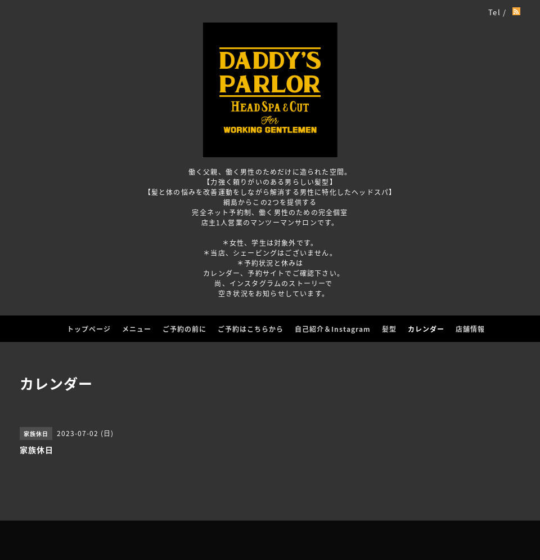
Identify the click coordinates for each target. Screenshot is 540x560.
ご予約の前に (184, 329)
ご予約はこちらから (251, 329)
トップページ (89, 329)
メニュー (136, 329)
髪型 (389, 329)
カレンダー (426, 329)
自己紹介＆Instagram (333, 329)
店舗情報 (470, 329)
